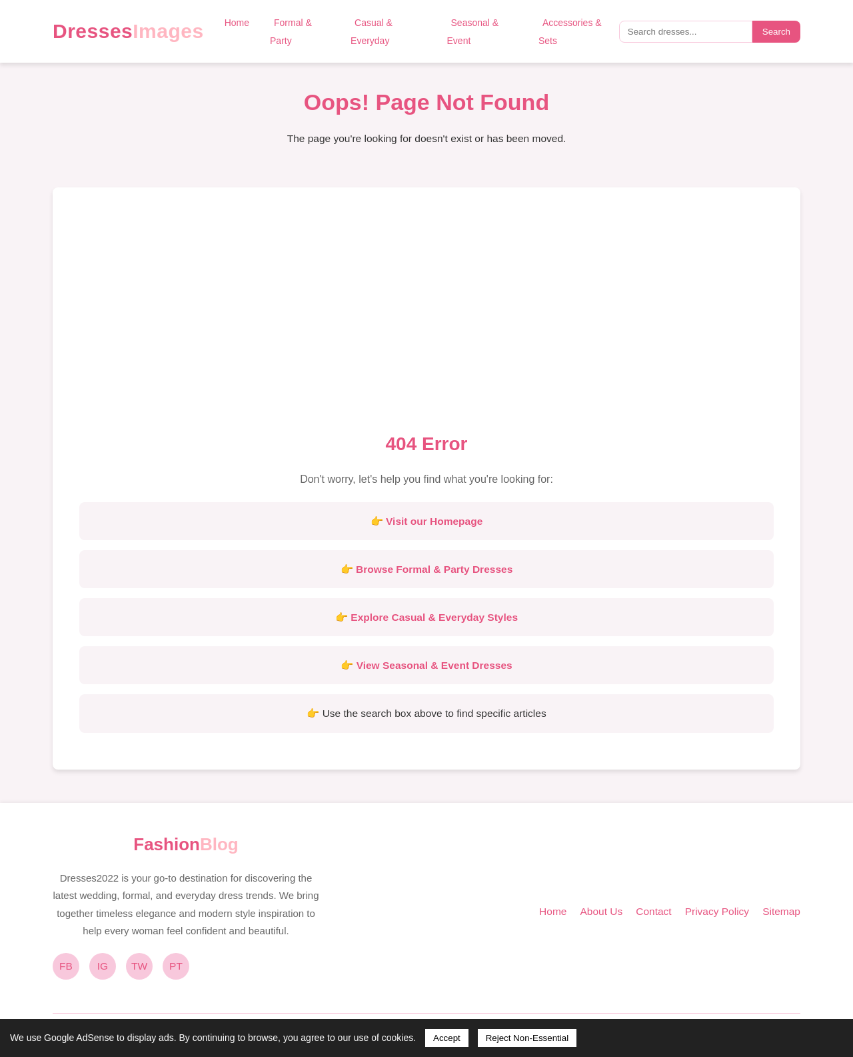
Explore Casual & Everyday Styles (434, 617)
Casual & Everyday (372, 31)
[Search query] (685, 32)
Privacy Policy (717, 911)
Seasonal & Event (473, 31)
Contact (653, 911)
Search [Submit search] (776, 32)
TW (139, 966)
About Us (601, 911)
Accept (446, 1038)
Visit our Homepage (434, 521)
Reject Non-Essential (527, 1038)
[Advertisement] (426, 314)
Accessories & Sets (570, 31)
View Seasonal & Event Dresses (434, 665)
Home (237, 22)
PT (176, 966)
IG (102, 966)
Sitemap (781, 911)
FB (66, 966)
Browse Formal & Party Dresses (434, 569)
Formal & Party (291, 31)
